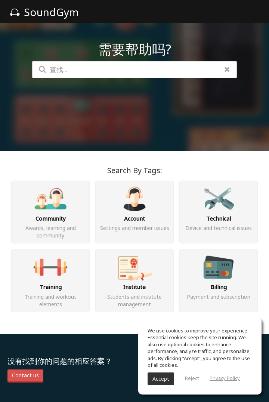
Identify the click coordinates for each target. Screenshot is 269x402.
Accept (160, 378)
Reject (192, 378)
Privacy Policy (225, 378)
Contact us (25, 375)
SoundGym (44, 12)
